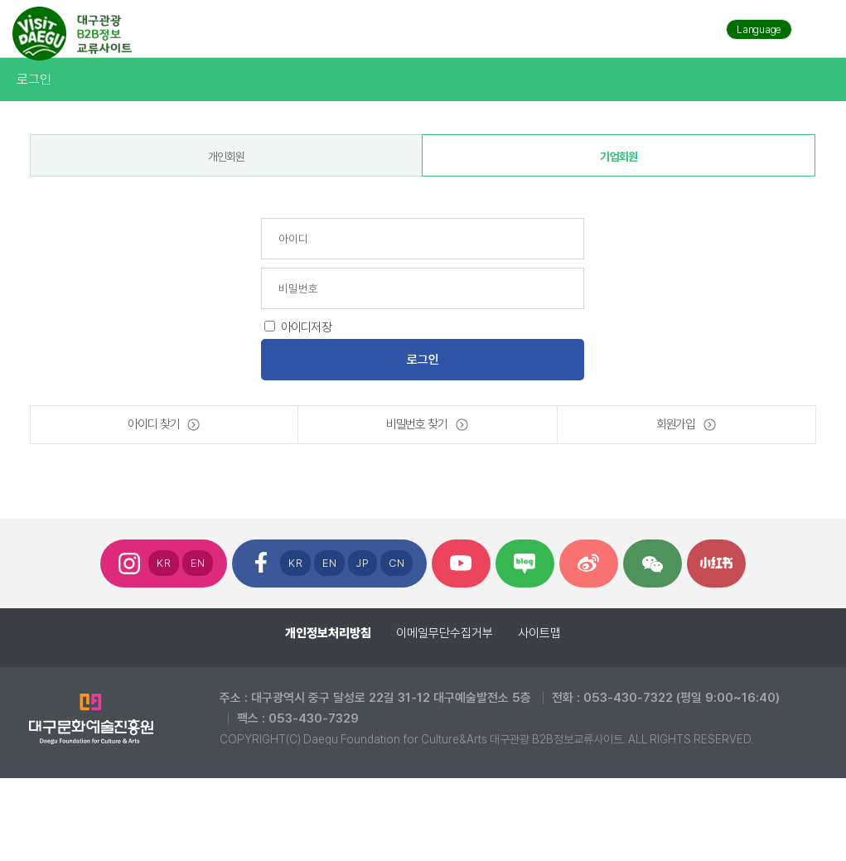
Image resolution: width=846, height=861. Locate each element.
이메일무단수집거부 (444, 633)
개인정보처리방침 (328, 633)
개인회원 (226, 156)
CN (396, 563)
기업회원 (618, 156)
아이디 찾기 (153, 424)
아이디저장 (306, 327)
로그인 (34, 79)
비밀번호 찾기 (416, 424)
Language (759, 29)
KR (164, 563)
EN (198, 563)
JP (362, 563)
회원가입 (676, 424)
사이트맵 (539, 633)
